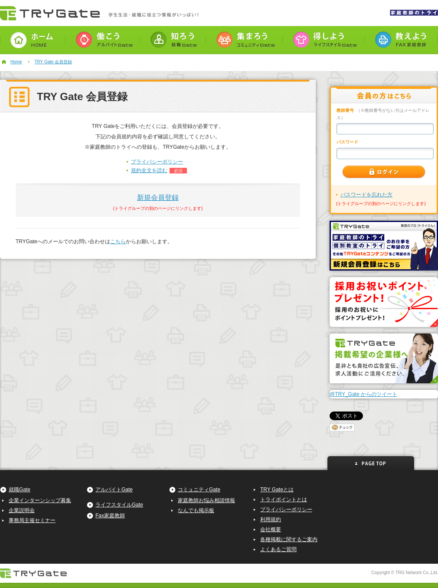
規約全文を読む (149, 170)
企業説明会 (22, 510)
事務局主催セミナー (32, 520)
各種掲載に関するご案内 (288, 539)
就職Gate (19, 490)
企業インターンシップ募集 (40, 500)
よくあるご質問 (278, 549)
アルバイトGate (114, 490)
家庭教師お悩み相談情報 (206, 500)
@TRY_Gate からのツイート (363, 394)
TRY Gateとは (277, 490)
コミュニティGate (199, 490)
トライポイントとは (283, 500)
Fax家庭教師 (110, 516)
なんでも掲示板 (196, 510)
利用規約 (270, 519)
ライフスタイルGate (119, 505)
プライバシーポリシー (157, 162)
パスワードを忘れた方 (366, 195)
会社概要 (270, 529)
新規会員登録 (158, 197)
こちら (118, 241)
